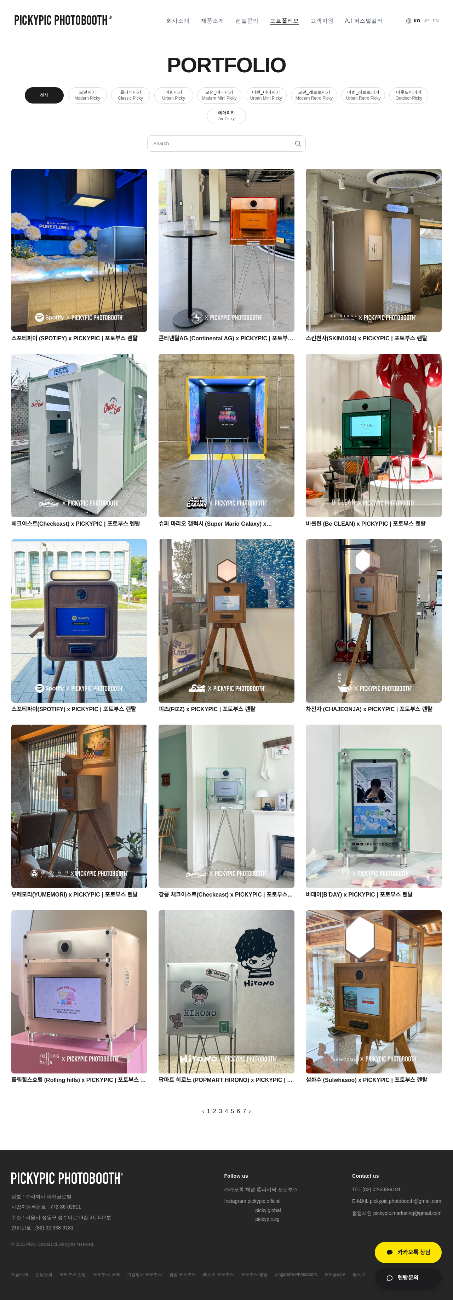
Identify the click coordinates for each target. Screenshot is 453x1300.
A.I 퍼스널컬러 (364, 21)
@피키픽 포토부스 (277, 1189)
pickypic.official (264, 1201)
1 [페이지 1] (208, 1111)
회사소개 (178, 21)
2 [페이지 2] (214, 1111)
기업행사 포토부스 (144, 1274)
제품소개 (212, 21)
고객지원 (322, 21)
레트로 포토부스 (218, 1274)
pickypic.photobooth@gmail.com (405, 1201)
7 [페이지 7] (244, 1111)
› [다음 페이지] (250, 1111)
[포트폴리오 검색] (226, 143)
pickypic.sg (267, 1219)
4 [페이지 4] (226, 1111)
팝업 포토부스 (182, 1274)
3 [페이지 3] (220, 1111)
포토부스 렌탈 (72, 1274)
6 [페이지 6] (238, 1111)
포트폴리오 (284, 21)
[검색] (298, 143)
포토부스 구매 (106, 1274)
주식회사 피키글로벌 (48, 1196)
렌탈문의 (247, 21)
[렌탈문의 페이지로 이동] (408, 1278)
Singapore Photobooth (296, 1274)
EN (436, 20)
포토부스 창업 (254, 1274)
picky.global (268, 1210)
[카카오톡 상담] (408, 1252)
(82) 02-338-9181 (54, 1228)
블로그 (358, 1274)
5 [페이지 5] (232, 1111)
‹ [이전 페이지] (203, 1111)
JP (426, 20)
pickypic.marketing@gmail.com (407, 1213)
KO (417, 20)
